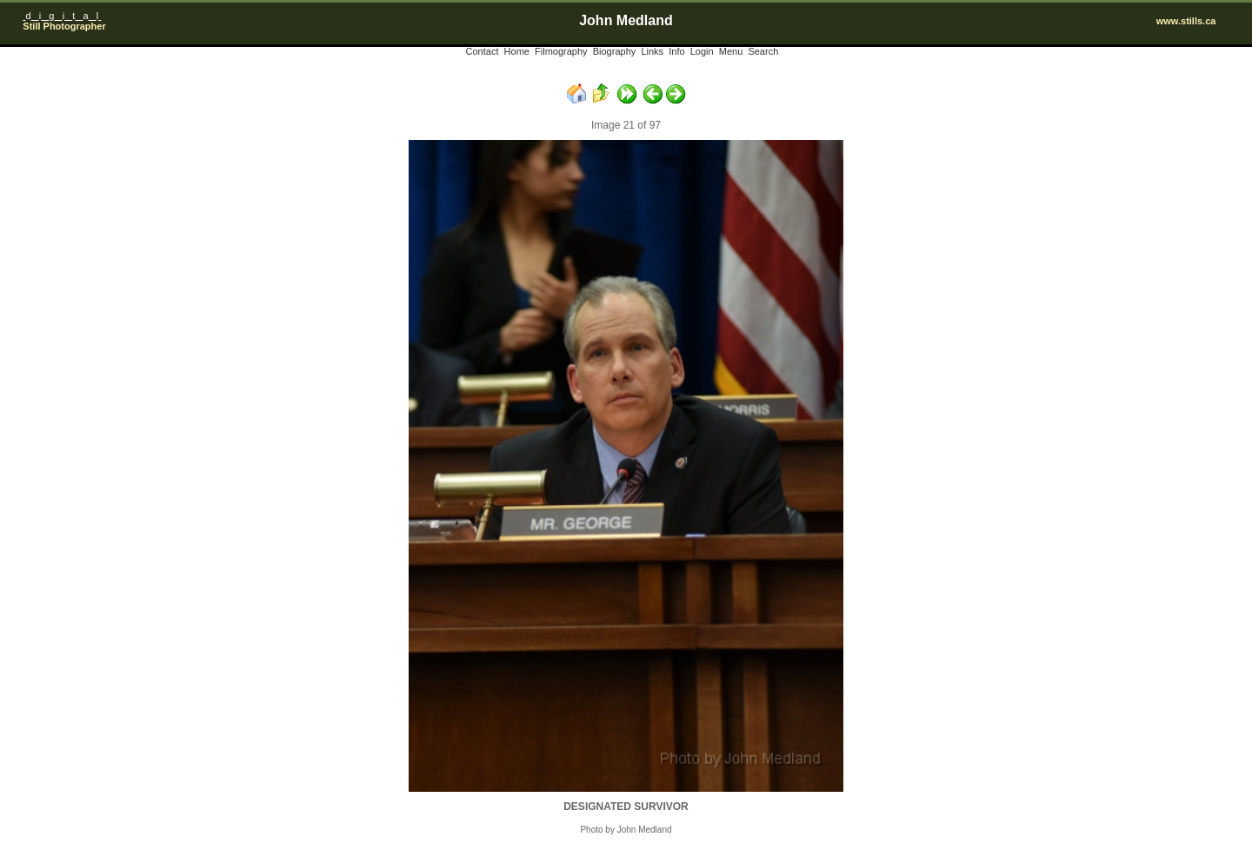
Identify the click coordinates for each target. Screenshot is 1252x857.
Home (516, 51)
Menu (731, 51)
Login (702, 51)
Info (676, 51)
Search (763, 51)
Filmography (561, 51)
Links (652, 51)
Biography (614, 51)
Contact (482, 51)
